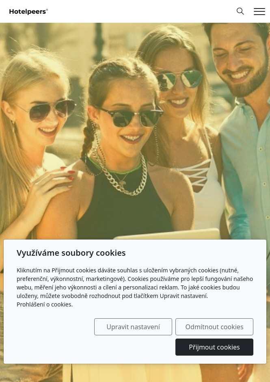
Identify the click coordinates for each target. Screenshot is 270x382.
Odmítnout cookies (215, 326)
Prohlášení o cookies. (45, 304)
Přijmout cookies (214, 347)
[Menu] (259, 11)
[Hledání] (240, 11)
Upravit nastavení (133, 326)
